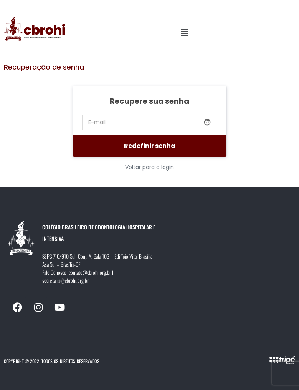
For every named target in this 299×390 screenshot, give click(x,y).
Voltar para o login (149, 167)
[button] (184, 32)
